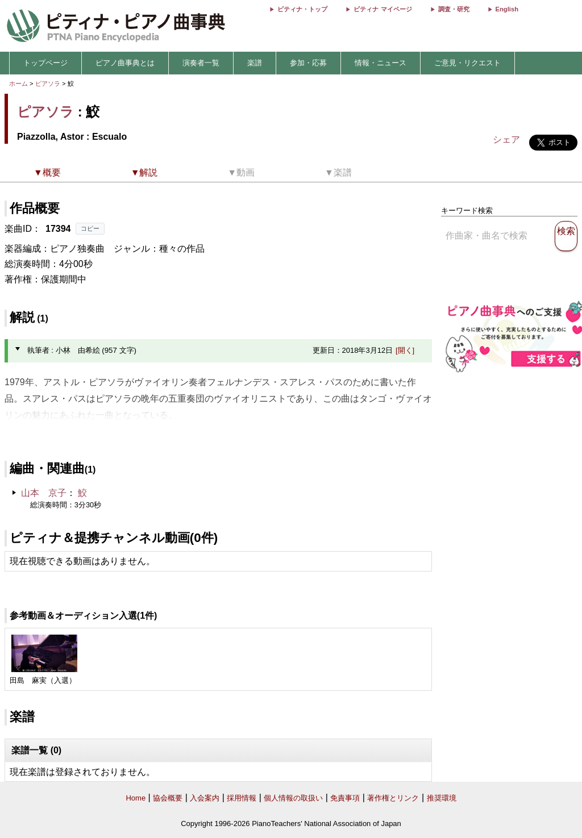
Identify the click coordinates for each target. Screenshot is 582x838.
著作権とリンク (393, 798)
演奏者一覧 (200, 63)
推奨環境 (441, 798)
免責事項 (345, 798)
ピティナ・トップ (302, 9)
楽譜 (254, 63)
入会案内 (204, 798)
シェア (506, 139)
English (507, 9)
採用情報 (241, 798)
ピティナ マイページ (382, 9)
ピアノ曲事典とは (125, 63)
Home (136, 798)
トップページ (45, 63)
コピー (90, 228)
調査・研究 (453, 9)
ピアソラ (47, 83)
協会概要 (167, 798)
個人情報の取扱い (293, 798)
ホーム (18, 83)
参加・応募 (308, 63)
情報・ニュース (380, 63)
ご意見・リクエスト (467, 63)
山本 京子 (43, 493)
